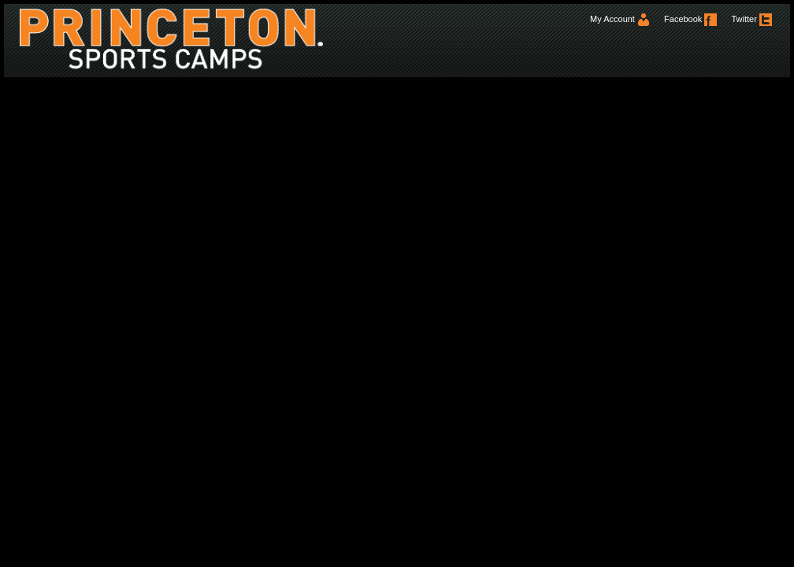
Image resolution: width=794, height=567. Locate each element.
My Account (620, 19)
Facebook (690, 19)
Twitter (751, 19)
